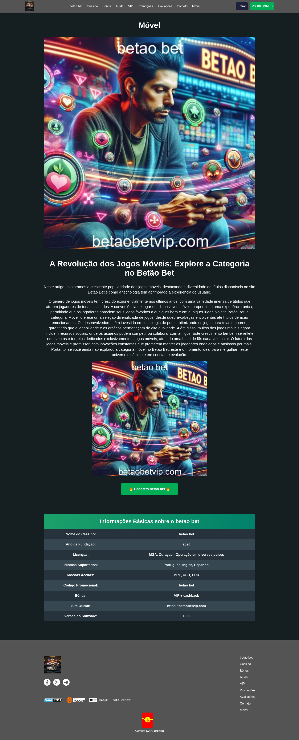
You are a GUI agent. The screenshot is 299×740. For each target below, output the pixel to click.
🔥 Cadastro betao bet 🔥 (149, 489)
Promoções (145, 6)
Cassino (92, 6)
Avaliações (165, 6)
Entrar (242, 6)
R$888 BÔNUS (262, 6)
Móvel (196, 6)
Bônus (106, 6)
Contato (182, 6)
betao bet (76, 6)
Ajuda (120, 6)
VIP (130, 6)
